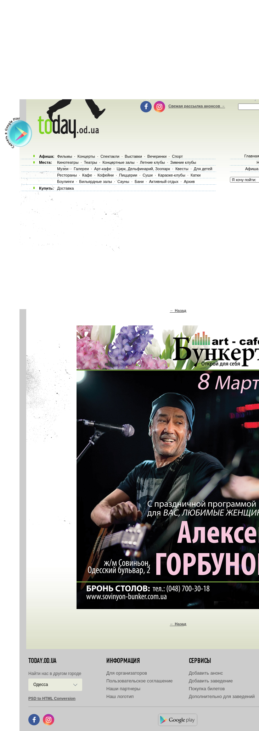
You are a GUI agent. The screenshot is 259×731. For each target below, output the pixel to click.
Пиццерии (128, 175)
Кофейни (105, 175)
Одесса (40, 684)
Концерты (86, 156)
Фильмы (64, 156)
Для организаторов (126, 673)
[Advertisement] (139, 248)
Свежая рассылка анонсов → (196, 106)
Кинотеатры (67, 162)
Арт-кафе (102, 169)
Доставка (65, 188)
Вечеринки (157, 156)
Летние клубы (152, 162)
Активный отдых (164, 181)
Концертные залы (118, 162)
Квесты (181, 169)
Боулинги (65, 181)
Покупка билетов (207, 688)
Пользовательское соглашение (139, 680)
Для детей (203, 169)
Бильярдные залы (95, 181)
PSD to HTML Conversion (51, 698)
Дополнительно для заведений (222, 696)
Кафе (87, 175)
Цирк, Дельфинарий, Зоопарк (143, 169)
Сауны (123, 181)
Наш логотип (120, 696)
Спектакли (109, 156)
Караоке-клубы (171, 175)
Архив (189, 181)
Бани (139, 181)
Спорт (177, 156)
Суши (147, 175)
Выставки (133, 156)
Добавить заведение (211, 680)
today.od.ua (42, 661)
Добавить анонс (206, 673)
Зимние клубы (183, 162)
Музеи (62, 169)
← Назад (178, 310)
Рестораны (67, 175)
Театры (90, 162)
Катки (196, 175)
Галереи (81, 169)
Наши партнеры (123, 688)
